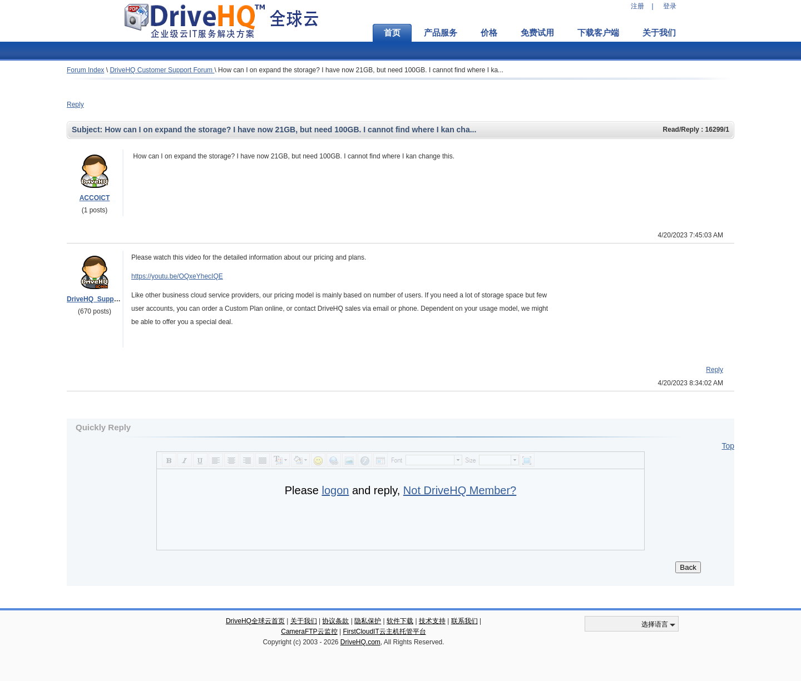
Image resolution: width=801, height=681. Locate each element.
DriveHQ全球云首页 (255, 621)
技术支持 (432, 621)
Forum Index (85, 70)
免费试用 (537, 32)
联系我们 (464, 621)
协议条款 (335, 621)
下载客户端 (598, 32)
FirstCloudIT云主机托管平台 (384, 631)
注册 (637, 6)
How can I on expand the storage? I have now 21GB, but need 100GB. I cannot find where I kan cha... (290, 129)
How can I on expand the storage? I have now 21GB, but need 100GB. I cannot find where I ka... (360, 70)
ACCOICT (95, 198)
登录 (669, 6)
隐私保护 (367, 621)
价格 (489, 32)
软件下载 (400, 621)
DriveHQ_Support (95, 299)
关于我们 (659, 32)
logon (335, 490)
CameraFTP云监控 (309, 631)
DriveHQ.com (360, 642)
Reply (75, 104)
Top (727, 445)
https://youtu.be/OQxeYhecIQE (177, 276)
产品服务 (440, 32)
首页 (392, 32)
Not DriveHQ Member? (459, 490)
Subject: (88, 129)
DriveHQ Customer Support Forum (162, 70)
